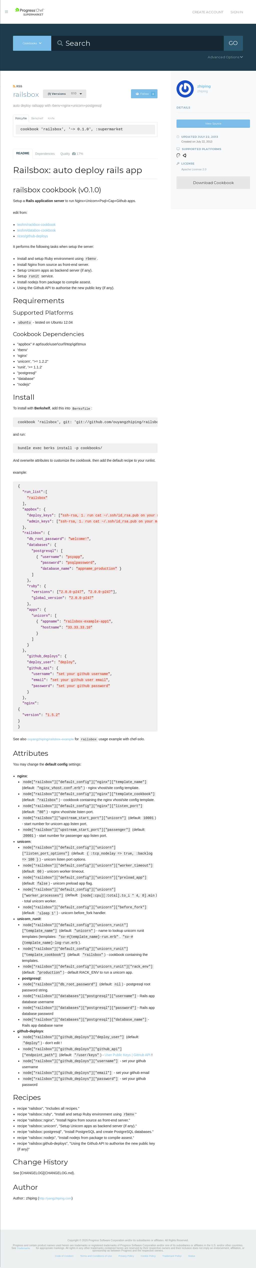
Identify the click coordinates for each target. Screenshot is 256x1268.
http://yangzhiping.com (55, 1199)
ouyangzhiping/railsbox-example (50, 740)
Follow (145, 94)
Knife (51, 118)
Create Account (207, 12)
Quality (71, 154)
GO (233, 43)
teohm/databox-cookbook (36, 230)
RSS (17, 86)
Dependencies (45, 154)
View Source (213, 123)
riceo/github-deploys (32, 236)
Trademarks (23, 1249)
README (23, 153)
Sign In (236, 12)
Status (191, 1256)
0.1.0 (62, 93)
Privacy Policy (126, 1256)
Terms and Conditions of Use (96, 1256)
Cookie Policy (148, 1256)
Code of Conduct (64, 1256)
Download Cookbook (213, 182)
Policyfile (21, 118)
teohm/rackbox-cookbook (36, 225)
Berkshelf (37, 118)
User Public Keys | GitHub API (127, 1056)
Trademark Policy (172, 1256)
